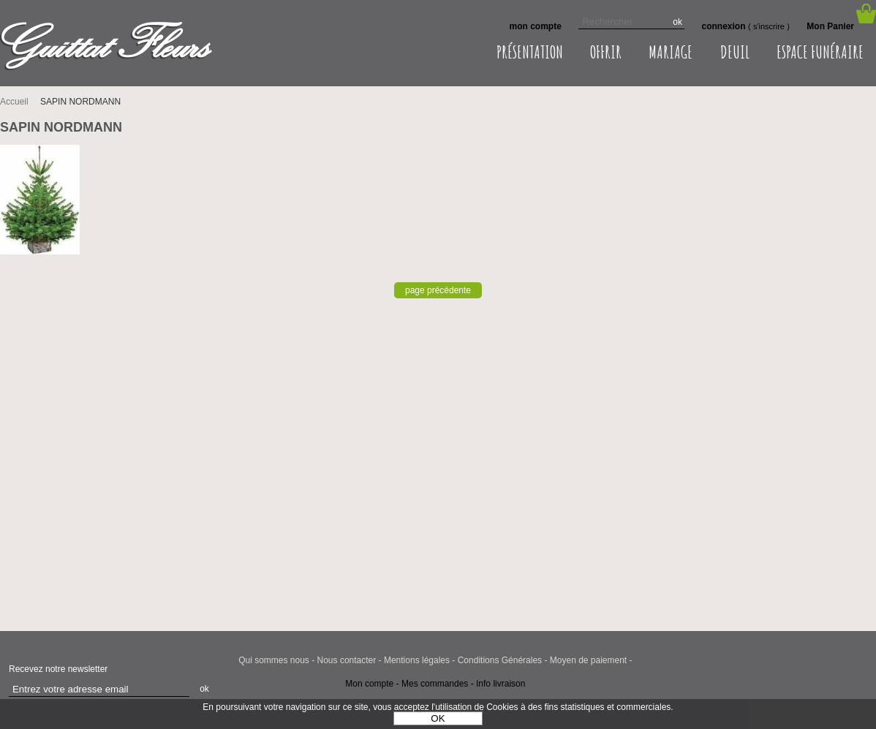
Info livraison (500, 684)
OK (438, 718)
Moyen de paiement (588, 660)
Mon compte (369, 684)
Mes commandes (434, 684)
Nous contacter (347, 660)
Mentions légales (417, 660)
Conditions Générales (500, 660)
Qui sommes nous (273, 660)
